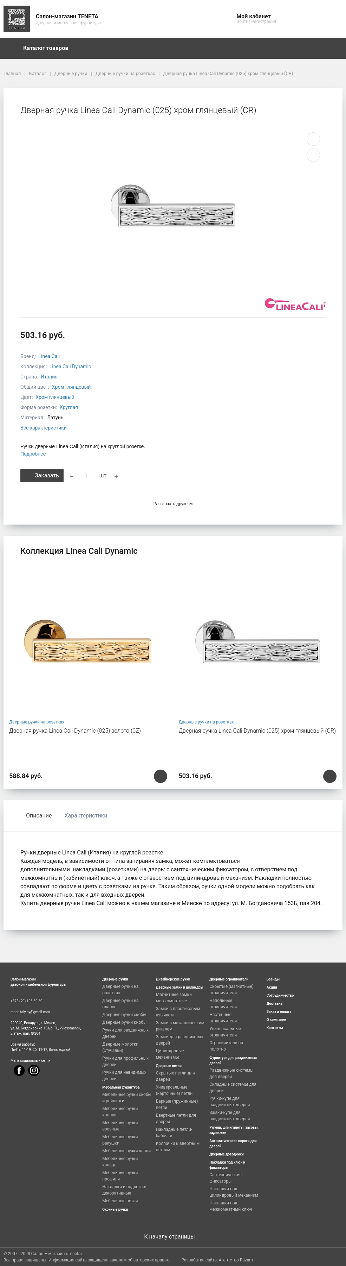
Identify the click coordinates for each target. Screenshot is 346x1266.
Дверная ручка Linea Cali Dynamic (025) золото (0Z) (75, 730)
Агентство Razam (236, 1260)
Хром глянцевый (71, 387)
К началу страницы (173, 1236)
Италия (49, 377)
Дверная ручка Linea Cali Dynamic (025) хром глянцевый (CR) (257, 730)
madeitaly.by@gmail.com (30, 1012)
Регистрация (264, 21)
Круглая (69, 407)
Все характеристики (43, 428)
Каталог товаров (49, 48)
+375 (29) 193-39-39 (27, 1001)
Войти (242, 21)
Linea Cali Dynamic (70, 366)
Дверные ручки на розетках (36, 722)
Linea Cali (49, 356)
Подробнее (33, 454)
